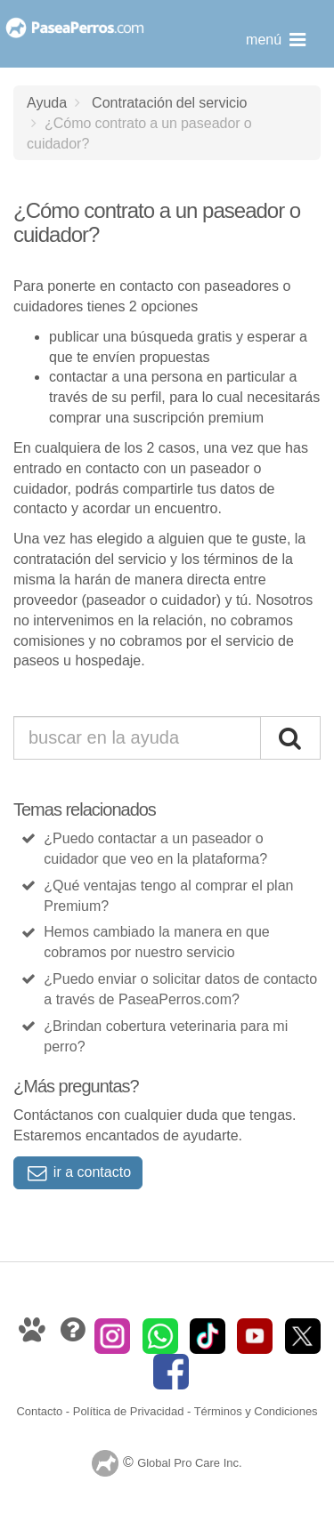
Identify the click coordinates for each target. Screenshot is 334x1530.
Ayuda (47, 102)
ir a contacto (78, 1172)
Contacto (39, 1411)
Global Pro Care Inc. (189, 1463)
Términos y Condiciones (256, 1411)
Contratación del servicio (169, 102)
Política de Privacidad (128, 1411)
